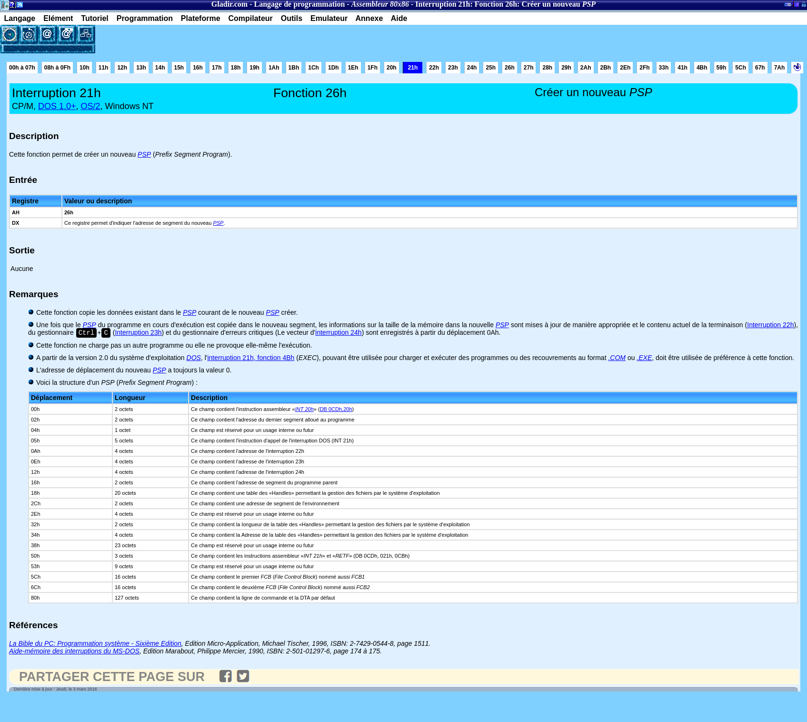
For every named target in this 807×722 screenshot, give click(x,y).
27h (529, 67)
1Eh (353, 67)
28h (547, 67)
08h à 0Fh (57, 67)
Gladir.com (229, 4)
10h (85, 67)
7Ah (779, 67)
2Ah (585, 67)
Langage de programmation (299, 4)
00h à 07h (22, 67)
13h (141, 67)
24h (472, 67)
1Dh (333, 67)
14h (160, 67)
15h (179, 67)
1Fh (373, 67)
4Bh (702, 67)
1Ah (274, 67)
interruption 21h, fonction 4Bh (250, 358)
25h (491, 67)
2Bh (605, 67)
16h (198, 67)
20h (392, 67)
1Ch (313, 67)
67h (760, 67)
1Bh (294, 67)
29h (566, 67)
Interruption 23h (138, 333)
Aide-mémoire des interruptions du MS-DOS (74, 652)
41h (682, 67)
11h (104, 67)
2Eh (625, 67)
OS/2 (90, 106)
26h (510, 67)
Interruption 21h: (443, 4)
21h (413, 67)
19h (254, 67)
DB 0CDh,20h (336, 410)
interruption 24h (338, 333)
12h (122, 67)
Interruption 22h (770, 325)
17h (217, 67)
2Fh (644, 67)
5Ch (740, 67)
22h (434, 67)
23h (453, 67)
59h (722, 67)
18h (236, 67)
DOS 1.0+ (57, 106)
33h (664, 67)
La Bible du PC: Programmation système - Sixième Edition (95, 644)
